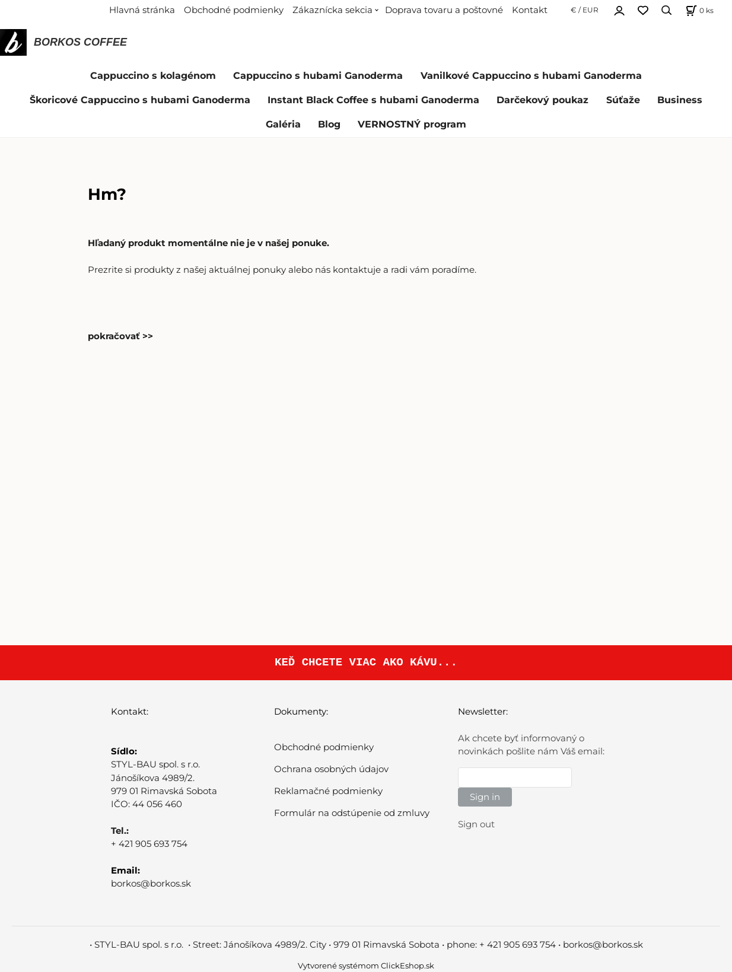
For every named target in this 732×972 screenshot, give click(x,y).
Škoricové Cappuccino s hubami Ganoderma (140, 100)
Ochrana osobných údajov (331, 769)
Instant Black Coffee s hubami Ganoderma (373, 100)
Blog (329, 124)
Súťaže (623, 100)
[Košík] (698, 10)
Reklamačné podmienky (328, 791)
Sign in (485, 797)
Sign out (476, 824)
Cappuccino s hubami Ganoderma (318, 75)
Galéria (283, 124)
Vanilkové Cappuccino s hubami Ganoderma (531, 75)
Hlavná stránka (142, 10)
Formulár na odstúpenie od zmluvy (351, 813)
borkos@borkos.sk (151, 883)
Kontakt (530, 10)
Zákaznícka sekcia (332, 10)
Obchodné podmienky (234, 10)
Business (679, 100)
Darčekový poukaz (542, 100)
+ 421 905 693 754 (149, 844)
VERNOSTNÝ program (412, 124)
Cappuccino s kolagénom (153, 75)
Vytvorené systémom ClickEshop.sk (366, 965)
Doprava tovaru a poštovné (444, 10)
